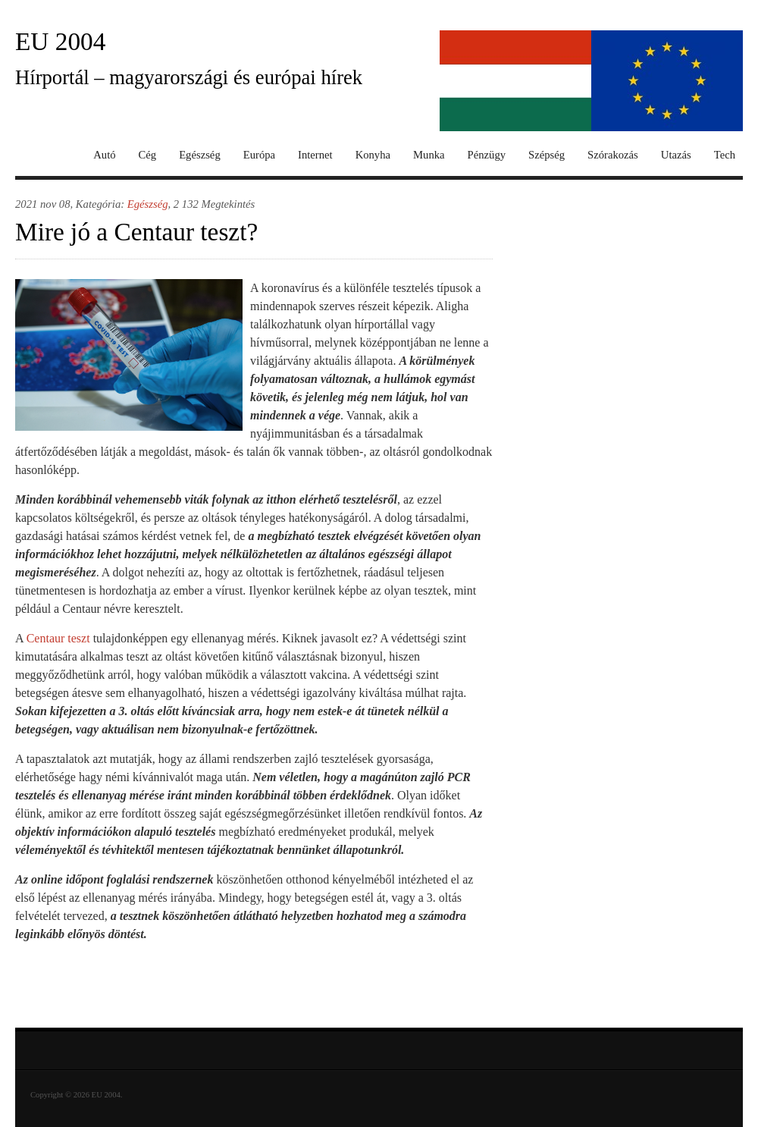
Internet (315, 155)
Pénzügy (487, 155)
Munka (429, 155)
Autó (104, 155)
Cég (148, 155)
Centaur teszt (58, 638)
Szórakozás (612, 155)
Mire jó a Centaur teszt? (136, 232)
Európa (259, 155)
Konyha (373, 155)
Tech (724, 155)
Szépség (546, 155)
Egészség (200, 155)
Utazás (676, 155)
